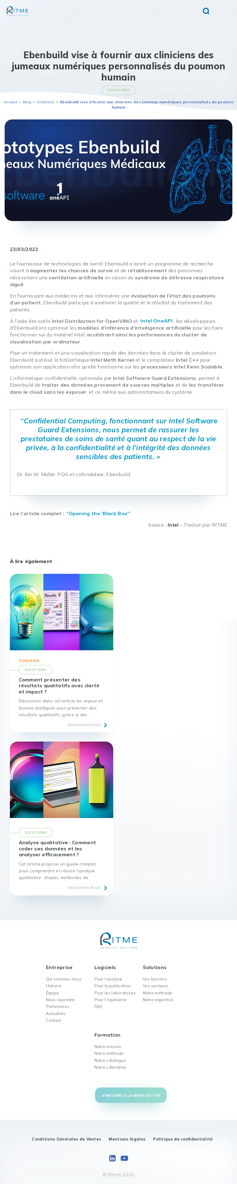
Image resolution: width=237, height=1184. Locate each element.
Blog (27, 102)
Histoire (53, 985)
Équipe (52, 992)
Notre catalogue (110, 1060)
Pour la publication (112, 985)
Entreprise (59, 967)
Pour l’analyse (108, 978)
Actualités (56, 1013)
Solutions (46, 102)
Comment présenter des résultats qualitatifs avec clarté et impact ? (59, 685)
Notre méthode (158, 992)
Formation (107, 1035)
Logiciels (105, 967)
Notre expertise (158, 999)
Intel (173, 525)
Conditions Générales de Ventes (66, 1139)
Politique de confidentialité (183, 1139)
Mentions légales (127, 1139)
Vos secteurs (155, 985)
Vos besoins (155, 978)
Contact (53, 1020)
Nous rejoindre (60, 999)
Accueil (10, 102)
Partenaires (57, 1006)
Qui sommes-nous (64, 978)
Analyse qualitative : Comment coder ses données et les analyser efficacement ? (57, 848)
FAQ (98, 1006)
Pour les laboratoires (115, 992)
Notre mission (108, 1046)
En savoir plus (84, 724)
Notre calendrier (110, 1067)
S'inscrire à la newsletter (131, 1095)
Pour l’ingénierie (110, 999)
